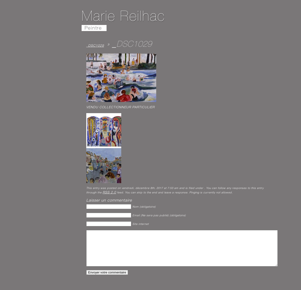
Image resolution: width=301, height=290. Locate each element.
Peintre (93, 28)
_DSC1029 (95, 46)
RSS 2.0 (109, 192)
